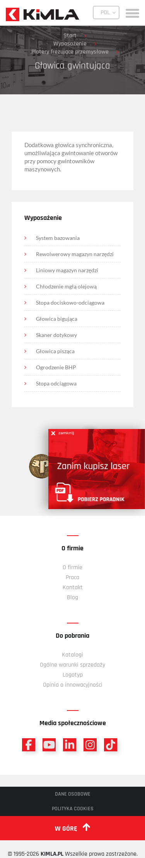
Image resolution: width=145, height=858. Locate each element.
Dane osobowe (72, 794)
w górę (72, 828)
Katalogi (72, 655)
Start (70, 36)
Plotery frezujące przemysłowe (70, 52)
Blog (72, 597)
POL (105, 12)
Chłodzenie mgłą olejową (66, 286)
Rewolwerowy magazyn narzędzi (75, 254)
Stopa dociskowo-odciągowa (70, 302)
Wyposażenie (70, 44)
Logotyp (73, 675)
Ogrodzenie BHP (56, 367)
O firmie (72, 567)
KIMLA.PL (52, 854)
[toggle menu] (132, 12)
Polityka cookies (73, 808)
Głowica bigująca (56, 318)
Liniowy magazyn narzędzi (67, 270)
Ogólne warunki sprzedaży (72, 665)
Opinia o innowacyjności (72, 685)
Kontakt (73, 587)
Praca (72, 577)
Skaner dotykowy (56, 335)
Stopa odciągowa (56, 383)
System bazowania (58, 238)
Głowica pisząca (55, 351)
